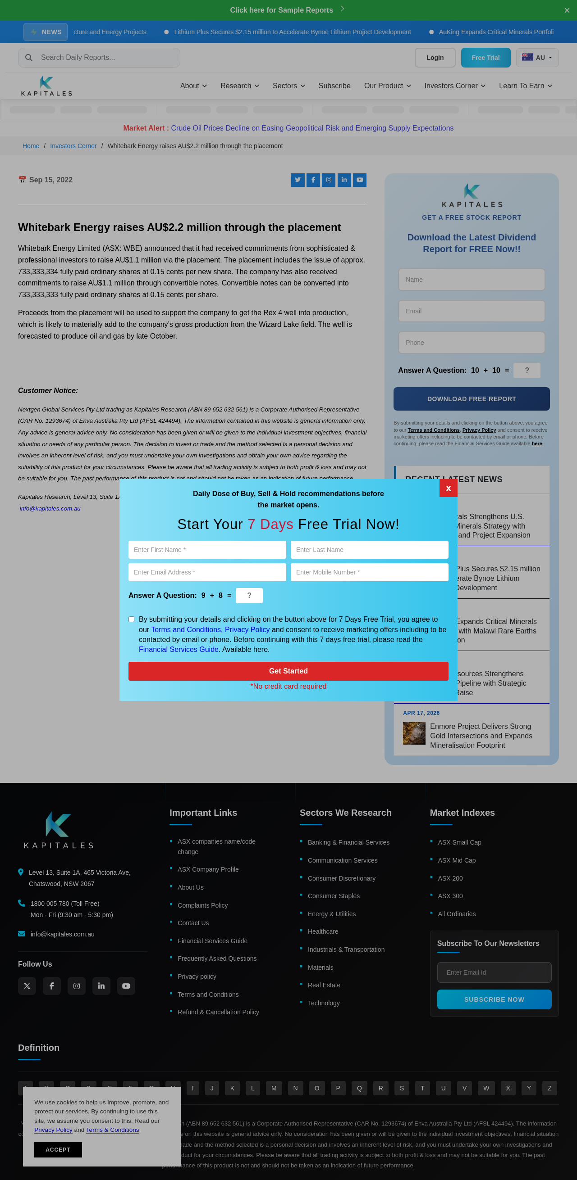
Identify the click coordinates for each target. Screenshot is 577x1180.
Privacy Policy (247, 629)
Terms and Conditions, (187, 629)
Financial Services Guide (179, 649)
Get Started (288, 671)
